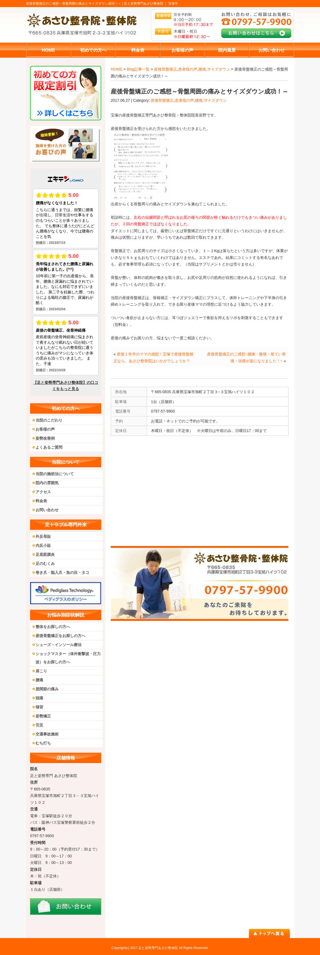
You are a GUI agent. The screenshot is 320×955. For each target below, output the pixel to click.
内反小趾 (43, 545)
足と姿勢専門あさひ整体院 (158, 948)
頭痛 (39, 698)
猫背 (39, 707)
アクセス (43, 492)
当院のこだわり (49, 420)
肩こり (41, 671)
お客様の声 (45, 429)
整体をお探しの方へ (53, 626)
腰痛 (202, 69)
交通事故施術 (47, 734)
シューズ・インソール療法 (59, 644)
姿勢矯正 (43, 716)
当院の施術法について (55, 474)
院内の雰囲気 (47, 483)
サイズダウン (218, 69)
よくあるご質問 (49, 447)
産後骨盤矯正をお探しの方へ (60, 635)
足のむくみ (45, 563)
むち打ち (43, 743)
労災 (39, 725)
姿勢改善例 (45, 438)
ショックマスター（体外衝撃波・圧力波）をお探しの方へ (68, 658)
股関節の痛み (47, 689)
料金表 (41, 501)
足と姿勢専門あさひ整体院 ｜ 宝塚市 (151, 3)
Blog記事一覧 (138, 69)
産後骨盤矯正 (165, 69)
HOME (116, 69)
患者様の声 (187, 69)
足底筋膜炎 (45, 554)
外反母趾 (43, 536)
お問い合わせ (47, 510)
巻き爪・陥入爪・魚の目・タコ (62, 572)
